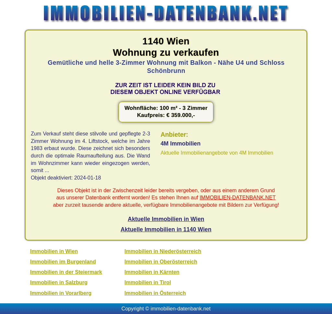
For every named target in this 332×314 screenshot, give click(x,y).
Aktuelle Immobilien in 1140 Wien (166, 229)
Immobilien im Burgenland (63, 261)
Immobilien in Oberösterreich (160, 261)
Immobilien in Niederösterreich (162, 251)
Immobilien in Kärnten (152, 272)
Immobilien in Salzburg (59, 282)
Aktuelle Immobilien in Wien (166, 219)
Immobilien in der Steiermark (66, 272)
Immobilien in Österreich (155, 293)
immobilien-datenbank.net (181, 308)
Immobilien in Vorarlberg (60, 293)
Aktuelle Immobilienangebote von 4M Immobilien (216, 153)
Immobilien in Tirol (147, 282)
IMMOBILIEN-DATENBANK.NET (238, 197)
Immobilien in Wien (54, 251)
